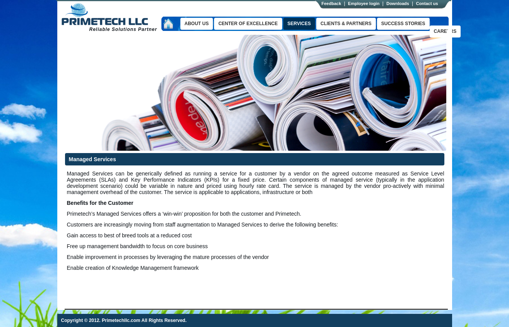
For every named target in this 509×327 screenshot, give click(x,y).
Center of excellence (248, 23)
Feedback (331, 3)
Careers (445, 31)
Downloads (397, 3)
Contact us (427, 3)
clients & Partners (346, 23)
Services (299, 23)
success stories (403, 23)
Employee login (363, 3)
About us (197, 23)
